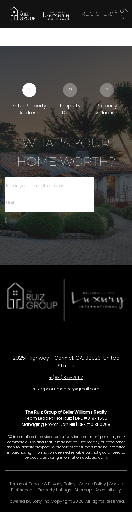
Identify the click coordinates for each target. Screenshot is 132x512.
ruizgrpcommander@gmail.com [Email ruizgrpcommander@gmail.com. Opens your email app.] (66, 389)
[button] (39, 14)
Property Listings (54, 490)
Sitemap (83, 490)
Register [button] (96, 14)
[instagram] (87, 339)
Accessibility (108, 490)
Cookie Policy (92, 484)
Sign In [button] (121, 14)
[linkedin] (59, 339)
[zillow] (73, 339)
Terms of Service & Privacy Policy (42, 484)
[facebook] (45, 339)
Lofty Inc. (41, 501)
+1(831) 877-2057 (66, 377)
